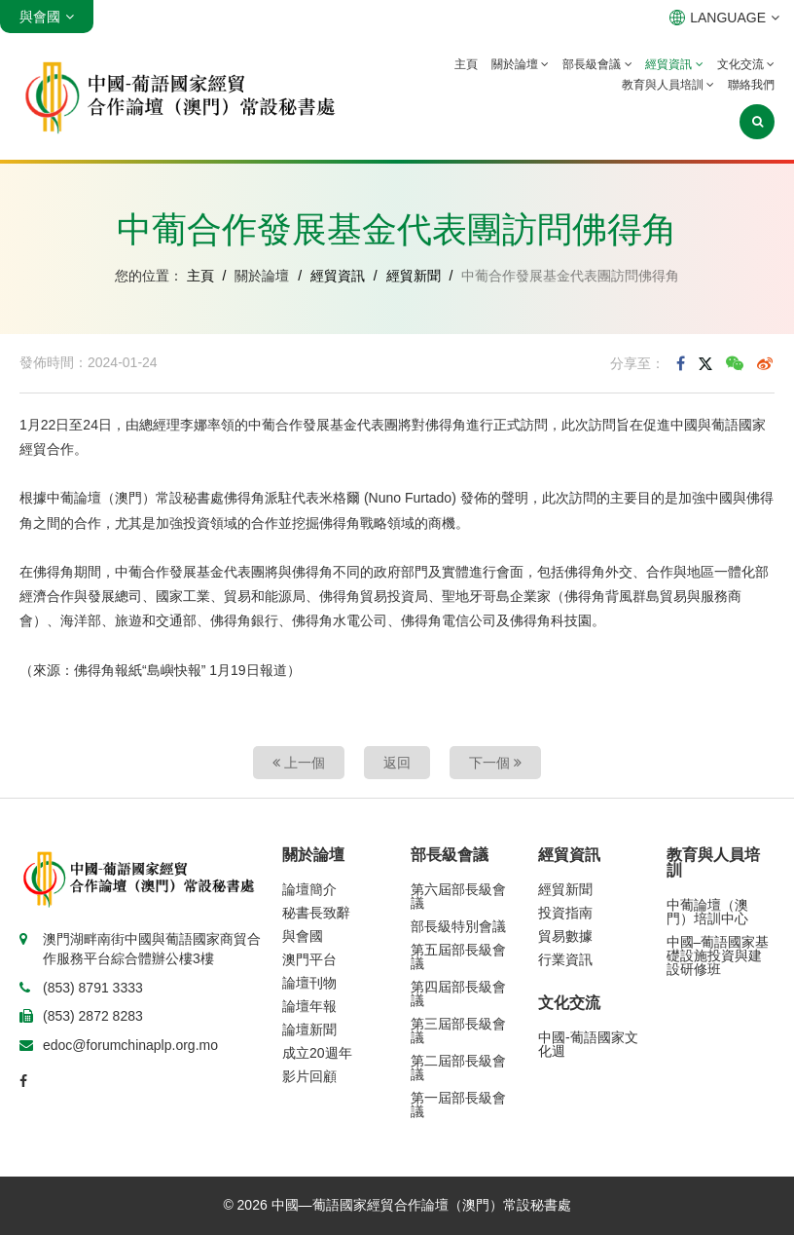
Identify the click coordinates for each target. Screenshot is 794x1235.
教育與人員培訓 (668, 85)
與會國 (302, 936)
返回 (397, 762)
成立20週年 (317, 1053)
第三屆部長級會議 (458, 1030)
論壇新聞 (309, 1029)
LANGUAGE (724, 17)
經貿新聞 (413, 275)
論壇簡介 (309, 889)
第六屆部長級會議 (458, 896)
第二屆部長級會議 (458, 1067)
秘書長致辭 (316, 912)
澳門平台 (309, 959)
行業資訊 (565, 959)
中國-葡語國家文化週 (588, 1044)
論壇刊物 (309, 983)
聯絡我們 (751, 85)
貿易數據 (565, 936)
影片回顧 (309, 1076)
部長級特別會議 (458, 926)
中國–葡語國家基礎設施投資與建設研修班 (718, 955)
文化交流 (746, 64)
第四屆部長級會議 (458, 993)
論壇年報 (309, 1006)
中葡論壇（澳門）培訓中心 (707, 911)
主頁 (466, 64)
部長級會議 (597, 64)
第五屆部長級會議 (458, 956)
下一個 (495, 762)
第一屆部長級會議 (458, 1104)
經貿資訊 (674, 64)
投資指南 (565, 912)
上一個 (298, 762)
